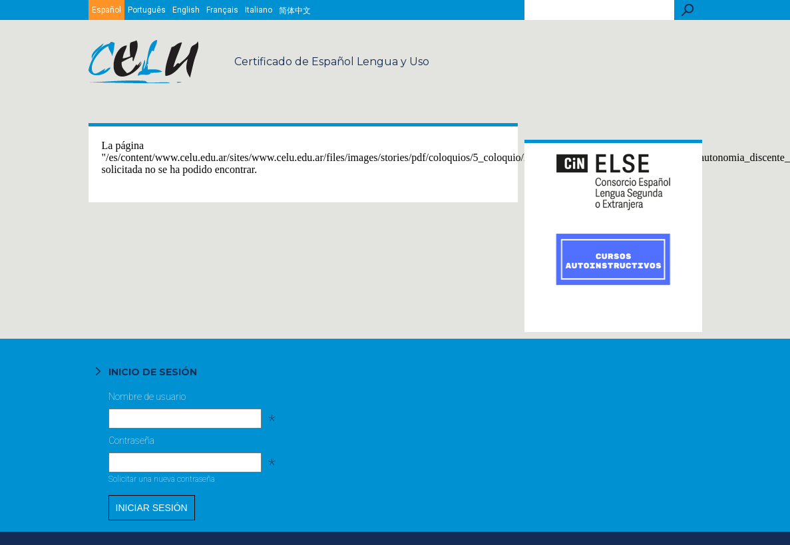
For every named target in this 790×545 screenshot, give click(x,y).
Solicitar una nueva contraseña (161, 479)
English (186, 10)
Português (147, 10)
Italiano (258, 10)
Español (106, 10)
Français (222, 10)
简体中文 (295, 10)
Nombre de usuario (184, 400)
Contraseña (184, 444)
